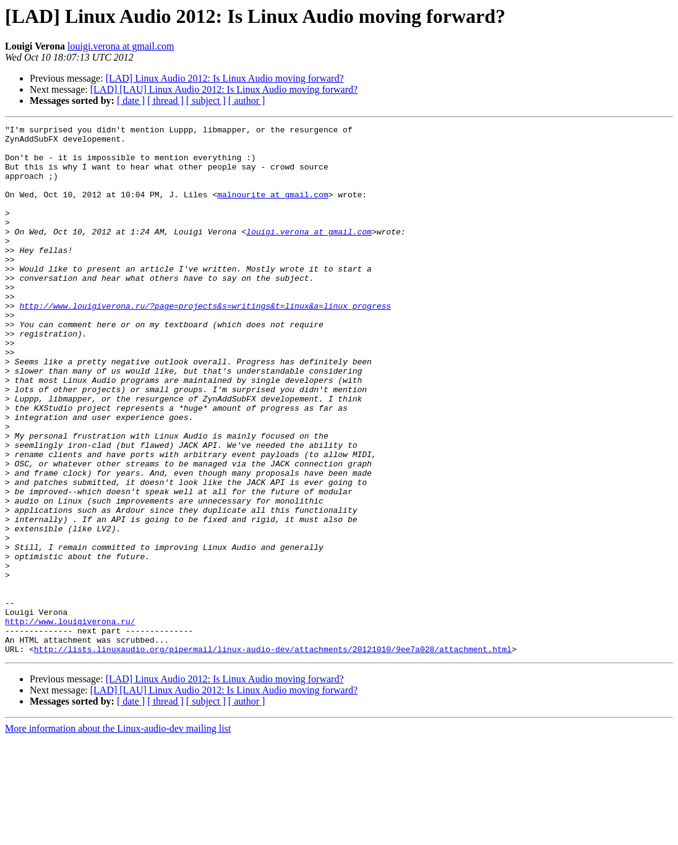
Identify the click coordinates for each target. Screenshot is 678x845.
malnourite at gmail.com (272, 209)
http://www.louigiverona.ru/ (70, 721)
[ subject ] (206, 100)
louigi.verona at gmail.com (120, 46)
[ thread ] (165, 100)
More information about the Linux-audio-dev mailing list (118, 834)
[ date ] (131, 100)
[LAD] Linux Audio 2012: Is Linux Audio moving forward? (225, 78)
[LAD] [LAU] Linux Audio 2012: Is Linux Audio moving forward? (224, 89)
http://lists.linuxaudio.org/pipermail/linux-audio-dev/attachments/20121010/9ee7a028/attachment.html (273, 754)
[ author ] (246, 100)
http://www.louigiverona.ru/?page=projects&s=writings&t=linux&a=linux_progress (205, 342)
